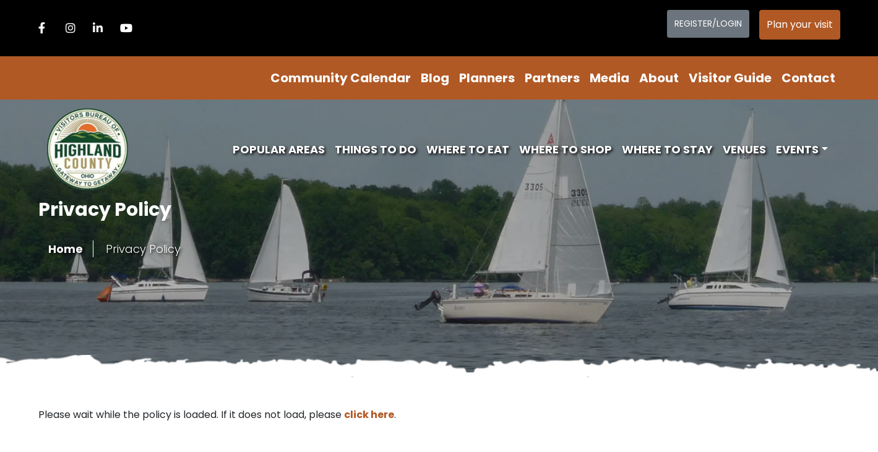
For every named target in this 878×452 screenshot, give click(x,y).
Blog (435, 78)
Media (609, 78)
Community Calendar (340, 78)
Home (65, 249)
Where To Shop (565, 149)
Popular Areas (279, 149)
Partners (552, 78)
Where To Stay (667, 149)
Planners (487, 78)
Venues (744, 149)
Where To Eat (467, 149)
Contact (808, 78)
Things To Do (375, 149)
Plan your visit (800, 24)
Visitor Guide (730, 78)
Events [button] (797, 149)
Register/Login (708, 23)
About (659, 78)
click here (369, 414)
